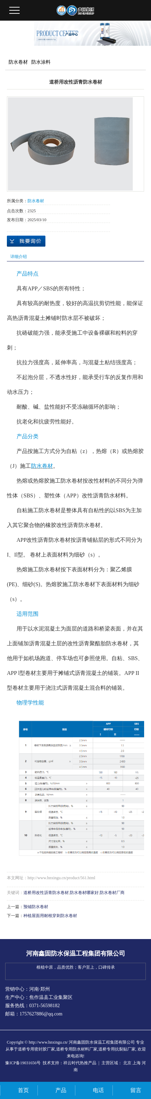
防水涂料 (41, 62)
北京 (127, 1062)
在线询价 (26, 241)
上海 (136, 1062)
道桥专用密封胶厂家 (36, 1049)
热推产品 (88, 1062)
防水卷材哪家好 (84, 892)
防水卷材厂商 (112, 892)
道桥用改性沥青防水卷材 (46, 892)
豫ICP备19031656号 (23, 1062)
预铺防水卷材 (35, 906)
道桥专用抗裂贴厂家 (117, 1049)
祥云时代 (71, 1062)
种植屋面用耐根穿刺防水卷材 (50, 915)
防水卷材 (18, 62)
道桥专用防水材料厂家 (76, 1049)
